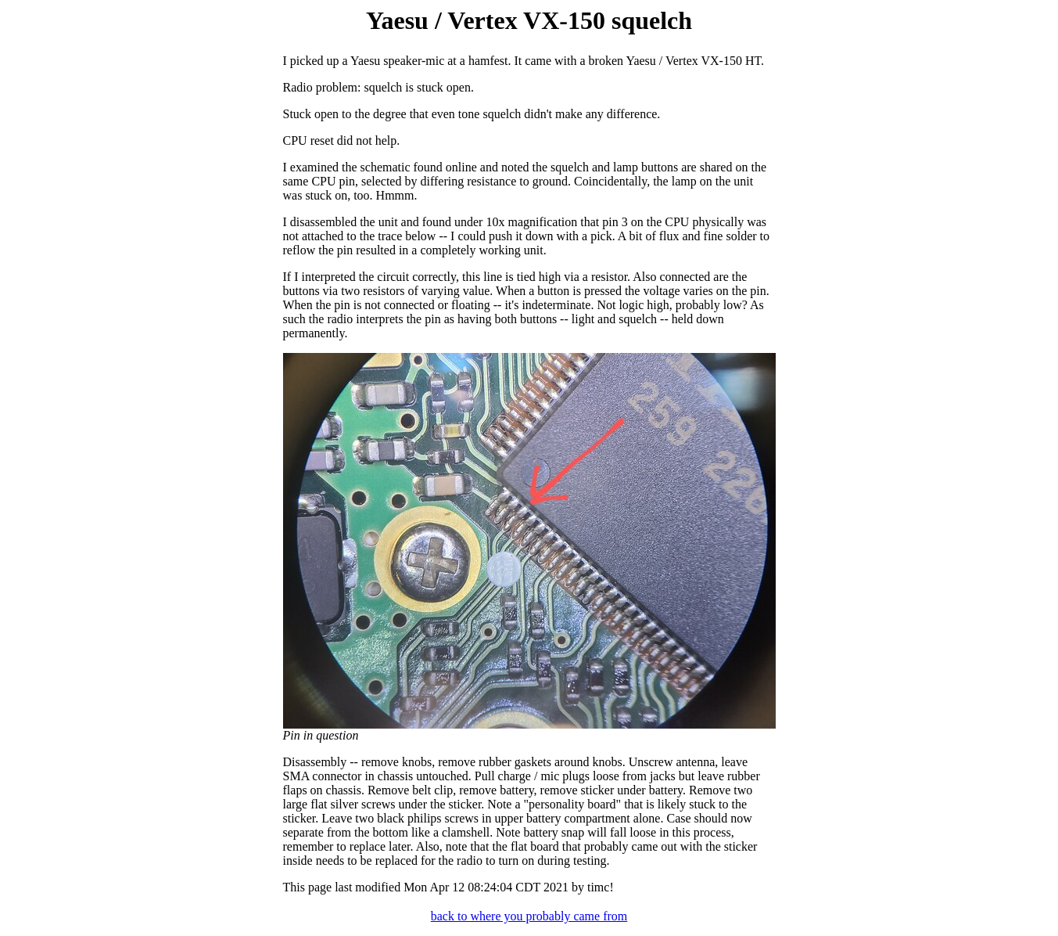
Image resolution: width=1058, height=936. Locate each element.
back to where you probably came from (529, 916)
